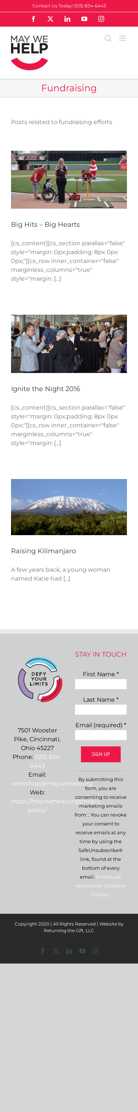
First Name (101, 674)
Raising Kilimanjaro (43, 551)
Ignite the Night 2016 (45, 389)
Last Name (100, 699)
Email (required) (100, 725)
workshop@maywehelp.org (52, 783)
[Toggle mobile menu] (123, 38)
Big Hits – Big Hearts (45, 224)
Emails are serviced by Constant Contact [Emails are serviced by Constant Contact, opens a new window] (100, 885)
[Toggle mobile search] (108, 38)
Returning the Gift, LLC (69, 930)
